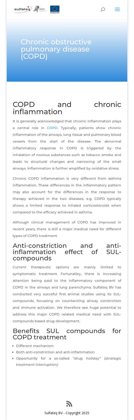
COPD (52, 128)
